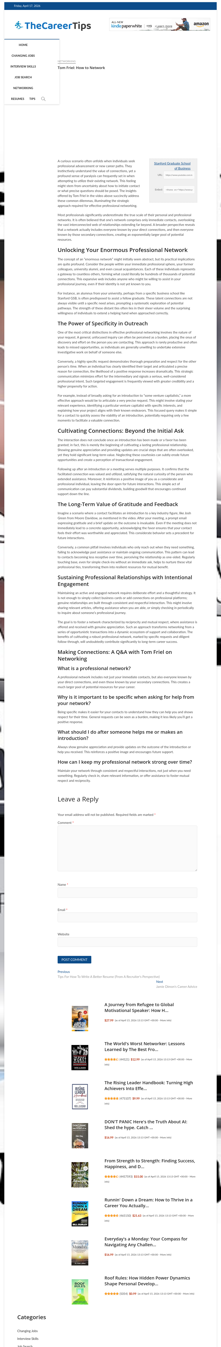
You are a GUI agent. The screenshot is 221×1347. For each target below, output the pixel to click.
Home (17, 45)
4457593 (79, 1177)
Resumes (140, 45)
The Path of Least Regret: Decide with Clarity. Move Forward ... (180, 223)
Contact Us (200, 1327)
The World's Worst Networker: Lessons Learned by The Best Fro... (98, 1047)
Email (16, 910)
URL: (113, 174)
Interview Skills (68, 45)
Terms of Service (154, 1327)
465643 (178, 319)
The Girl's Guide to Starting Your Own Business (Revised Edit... (181, 585)
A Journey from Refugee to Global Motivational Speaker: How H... (92, 1008)
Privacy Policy (127, 1327)
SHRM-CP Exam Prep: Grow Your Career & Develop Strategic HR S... (178, 300)
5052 (176, 390)
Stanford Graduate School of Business (125, 165)
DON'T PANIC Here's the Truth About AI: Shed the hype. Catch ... (99, 1125)
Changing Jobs (38, 45)
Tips (155, 45)
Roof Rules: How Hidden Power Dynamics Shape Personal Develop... (100, 1281)
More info (118, 1021)
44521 (78, 1060)
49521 (177, 242)
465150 (79, 1216)
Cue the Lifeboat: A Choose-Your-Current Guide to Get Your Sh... (180, 374)
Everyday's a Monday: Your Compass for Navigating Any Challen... (99, 1242)
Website (16, 934)
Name (16, 884)
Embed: (112, 189)
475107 (79, 1099)
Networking (118, 45)
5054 (77, 1294)
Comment (19, 823)
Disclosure (178, 1327)
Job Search (94, 45)
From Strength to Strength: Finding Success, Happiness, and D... (177, 506)
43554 (177, 601)
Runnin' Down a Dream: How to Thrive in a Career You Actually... (102, 1203)
